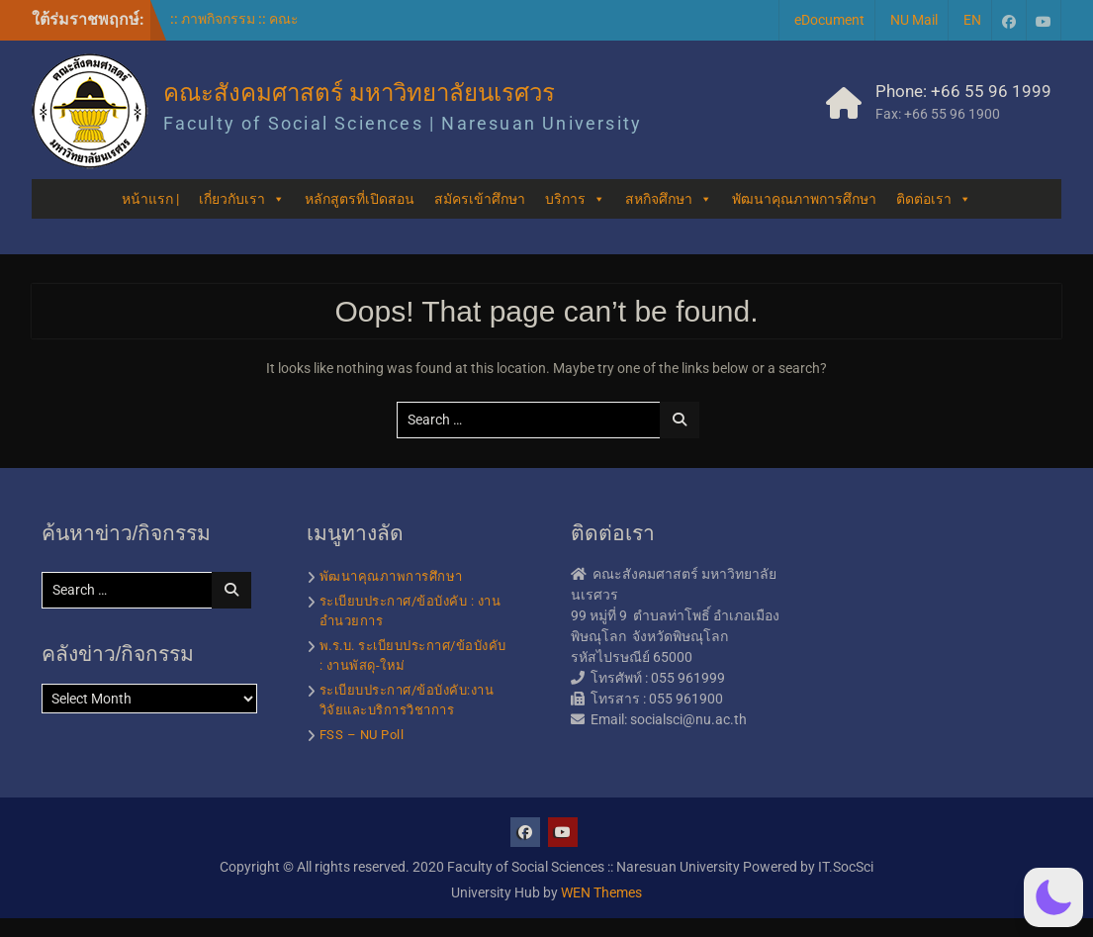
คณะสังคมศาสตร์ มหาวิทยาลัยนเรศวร (359, 92)
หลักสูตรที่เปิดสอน (359, 199)
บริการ (575, 199)
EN (972, 20)
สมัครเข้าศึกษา (479, 199)
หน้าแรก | (150, 199)
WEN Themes (601, 892)
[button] (1053, 897)
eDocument (829, 20)
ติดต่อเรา (933, 199)
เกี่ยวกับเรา (242, 199)
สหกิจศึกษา (668, 199)
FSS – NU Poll (362, 734)
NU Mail (914, 20)
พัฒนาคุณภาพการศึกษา (804, 199)
